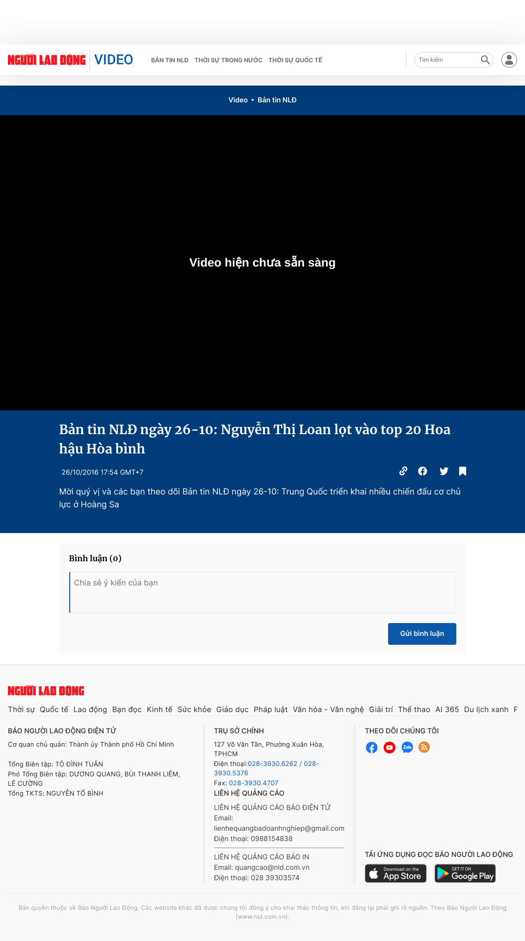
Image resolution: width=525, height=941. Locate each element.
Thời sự (21, 709)
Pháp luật (271, 709)
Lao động (90, 709)
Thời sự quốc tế (295, 60)
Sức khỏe (194, 709)
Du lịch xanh (486, 709)
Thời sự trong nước (228, 60)
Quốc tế (54, 709)
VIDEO (113, 59)
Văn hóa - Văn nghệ (328, 709)
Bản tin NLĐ (170, 60)
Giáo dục (233, 709)
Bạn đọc (127, 709)
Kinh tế (160, 709)
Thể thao (414, 709)
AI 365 (447, 709)
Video (238, 100)
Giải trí (381, 709)
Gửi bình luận (422, 633)
